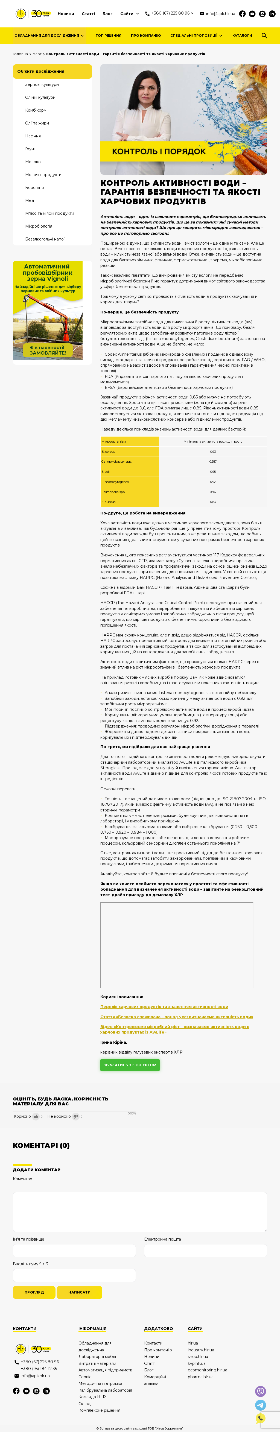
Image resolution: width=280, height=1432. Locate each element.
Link (65, 1189)
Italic (23, 1189)
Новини (66, 13)
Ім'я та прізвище (28, 1239)
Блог (108, 13)
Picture (72, 1189)
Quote (50, 1189)
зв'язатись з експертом (130, 1065)
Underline (30, 1189)
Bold (16, 1189)
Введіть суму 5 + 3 (30, 1263)
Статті (88, 13)
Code (57, 1189)
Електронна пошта (162, 1239)
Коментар (22, 1178)
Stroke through (37, 1189)
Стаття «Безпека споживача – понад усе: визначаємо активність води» (176, 1016)
